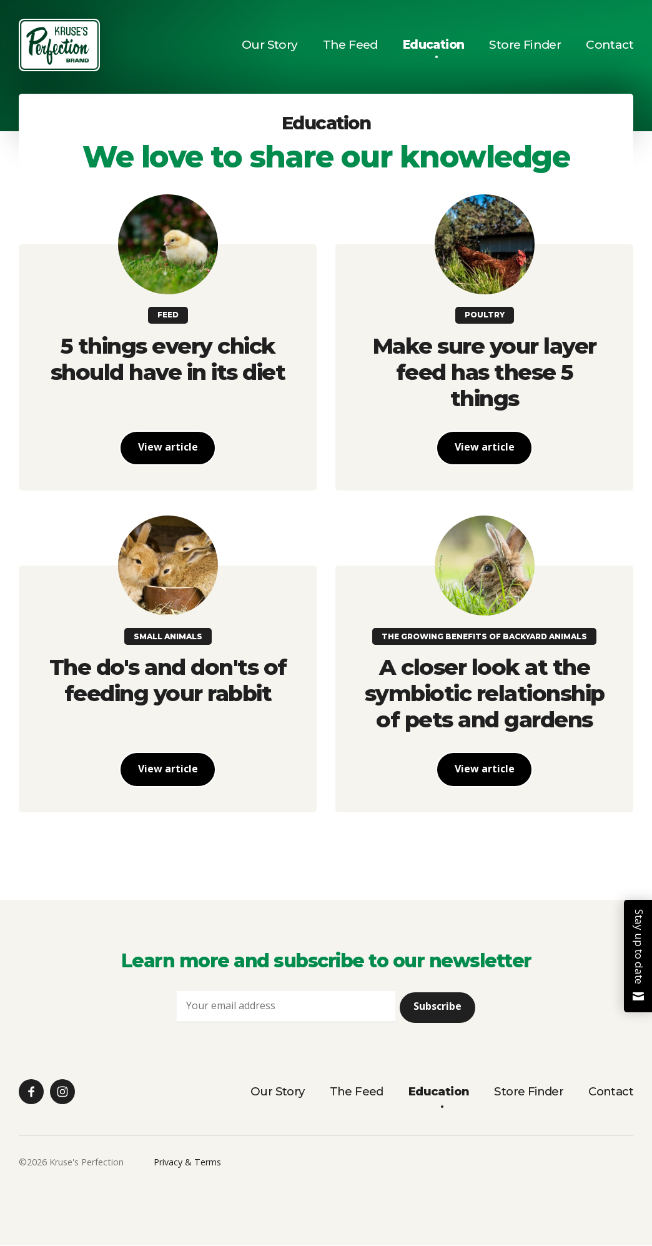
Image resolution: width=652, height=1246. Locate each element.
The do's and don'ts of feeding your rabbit (168, 680)
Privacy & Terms (187, 1163)
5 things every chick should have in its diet (168, 359)
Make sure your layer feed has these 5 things (484, 372)
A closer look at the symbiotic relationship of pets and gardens (485, 694)
